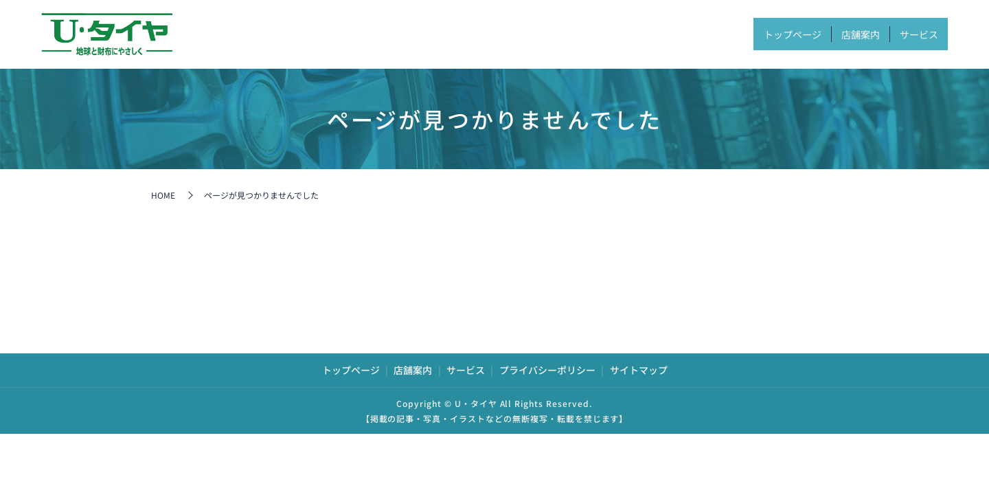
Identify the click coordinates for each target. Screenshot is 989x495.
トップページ (739, 33)
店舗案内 (830, 33)
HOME (163, 195)
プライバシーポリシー (547, 370)
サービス (908, 33)
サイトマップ (639, 370)
